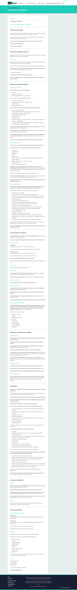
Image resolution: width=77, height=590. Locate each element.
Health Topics (41, 3)
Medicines (21, 3)
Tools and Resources (30, 3)
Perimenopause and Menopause (53, 3)
